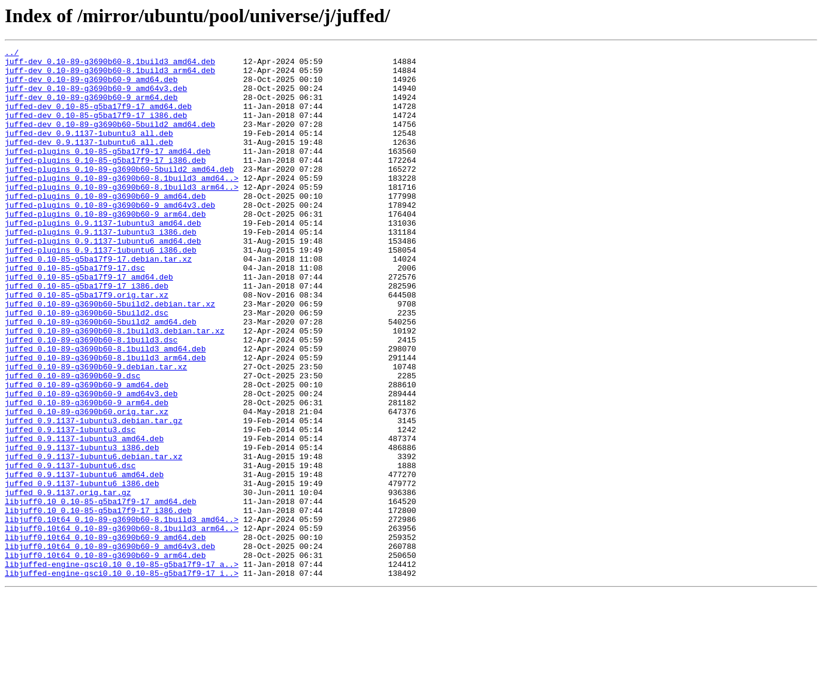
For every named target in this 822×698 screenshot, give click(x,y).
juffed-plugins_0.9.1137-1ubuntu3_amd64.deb (103, 258)
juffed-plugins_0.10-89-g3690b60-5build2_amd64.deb (119, 194)
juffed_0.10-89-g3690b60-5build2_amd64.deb (101, 377)
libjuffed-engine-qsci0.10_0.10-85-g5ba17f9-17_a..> (121, 668)
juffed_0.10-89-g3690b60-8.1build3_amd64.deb (105, 409)
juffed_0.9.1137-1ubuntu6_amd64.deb (84, 560)
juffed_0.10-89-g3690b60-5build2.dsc (86, 366)
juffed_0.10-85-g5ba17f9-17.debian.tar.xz (98, 301)
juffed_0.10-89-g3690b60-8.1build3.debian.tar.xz (115, 388)
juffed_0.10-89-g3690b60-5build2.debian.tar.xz (110, 355)
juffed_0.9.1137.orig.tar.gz (68, 581)
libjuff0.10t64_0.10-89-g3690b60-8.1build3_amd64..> (121, 614)
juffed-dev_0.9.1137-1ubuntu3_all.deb (89, 150)
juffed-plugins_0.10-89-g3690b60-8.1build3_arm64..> (121, 215)
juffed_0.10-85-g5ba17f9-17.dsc (75, 312)
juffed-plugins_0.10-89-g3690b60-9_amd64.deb (105, 226)
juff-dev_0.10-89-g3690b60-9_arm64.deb (91, 107)
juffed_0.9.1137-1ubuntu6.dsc (70, 549)
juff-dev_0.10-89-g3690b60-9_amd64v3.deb (96, 97)
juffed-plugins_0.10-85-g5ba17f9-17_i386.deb (105, 183)
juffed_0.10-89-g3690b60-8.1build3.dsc (91, 398)
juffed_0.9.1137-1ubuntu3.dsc (70, 506)
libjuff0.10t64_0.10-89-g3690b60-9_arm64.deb (105, 657)
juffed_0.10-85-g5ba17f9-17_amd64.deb (89, 323)
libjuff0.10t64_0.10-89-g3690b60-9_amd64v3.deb (110, 646)
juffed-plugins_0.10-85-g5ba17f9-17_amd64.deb (107, 172)
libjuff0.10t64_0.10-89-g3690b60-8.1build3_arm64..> (121, 625)
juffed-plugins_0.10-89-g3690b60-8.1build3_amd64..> (121, 204)
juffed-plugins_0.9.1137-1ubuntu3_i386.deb (101, 269)
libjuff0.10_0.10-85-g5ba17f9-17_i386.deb (98, 603)
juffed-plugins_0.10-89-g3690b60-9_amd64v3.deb (110, 237)
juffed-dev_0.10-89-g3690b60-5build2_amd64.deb (110, 140)
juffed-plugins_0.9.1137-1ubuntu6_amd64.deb (103, 280)
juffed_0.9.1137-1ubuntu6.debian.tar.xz (93, 538)
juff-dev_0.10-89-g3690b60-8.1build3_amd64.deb (110, 64)
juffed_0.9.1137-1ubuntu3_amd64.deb (84, 517)
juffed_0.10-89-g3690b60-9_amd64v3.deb (91, 463)
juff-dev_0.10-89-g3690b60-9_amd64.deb (91, 86)
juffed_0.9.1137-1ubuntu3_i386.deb (82, 528)
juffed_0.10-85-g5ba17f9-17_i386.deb (86, 334)
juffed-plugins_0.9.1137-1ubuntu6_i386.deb (101, 291)
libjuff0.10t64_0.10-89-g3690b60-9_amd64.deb (105, 635)
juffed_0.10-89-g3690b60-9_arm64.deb (86, 474)
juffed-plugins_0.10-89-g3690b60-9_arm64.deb (105, 247)
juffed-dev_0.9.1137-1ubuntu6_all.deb (89, 161)
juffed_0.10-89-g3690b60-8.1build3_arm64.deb (105, 420)
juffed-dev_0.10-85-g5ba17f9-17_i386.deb (96, 129)
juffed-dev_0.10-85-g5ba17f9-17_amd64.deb (98, 118)
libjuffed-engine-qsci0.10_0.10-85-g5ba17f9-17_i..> (121, 678)
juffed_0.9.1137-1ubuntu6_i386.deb (82, 571)
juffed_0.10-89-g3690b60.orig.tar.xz (86, 485)
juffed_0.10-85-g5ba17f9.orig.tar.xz (86, 344)
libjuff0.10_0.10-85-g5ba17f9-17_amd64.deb (101, 592)
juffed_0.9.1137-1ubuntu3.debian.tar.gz (93, 495)
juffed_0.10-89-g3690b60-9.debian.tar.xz (96, 431)
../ (12, 53)
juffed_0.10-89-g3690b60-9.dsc (72, 441)
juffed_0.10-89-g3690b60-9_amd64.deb (86, 452)
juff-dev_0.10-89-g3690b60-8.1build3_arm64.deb (110, 75)
